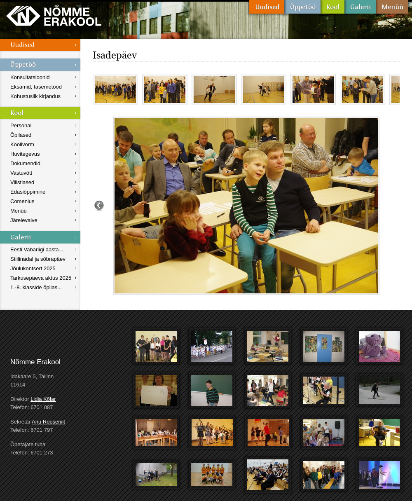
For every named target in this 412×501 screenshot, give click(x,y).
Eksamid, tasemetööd (36, 87)
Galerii (360, 7)
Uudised (266, 7)
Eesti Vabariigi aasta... (36, 249)
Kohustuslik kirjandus (35, 96)
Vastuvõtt (21, 173)
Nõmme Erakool (54, 15)
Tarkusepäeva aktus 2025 (40, 278)
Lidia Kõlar (43, 399)
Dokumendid (25, 163)
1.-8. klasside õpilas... (36, 287)
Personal (20, 125)
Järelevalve (23, 220)
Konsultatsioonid (29, 77)
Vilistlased (22, 182)
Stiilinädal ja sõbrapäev (38, 259)
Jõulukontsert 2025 (33, 268)
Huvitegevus (25, 154)
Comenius (22, 201)
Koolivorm (22, 144)
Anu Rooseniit (48, 422)
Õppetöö (302, 7)
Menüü (392, 7)
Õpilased (20, 135)
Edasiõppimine (27, 192)
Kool (332, 7)
